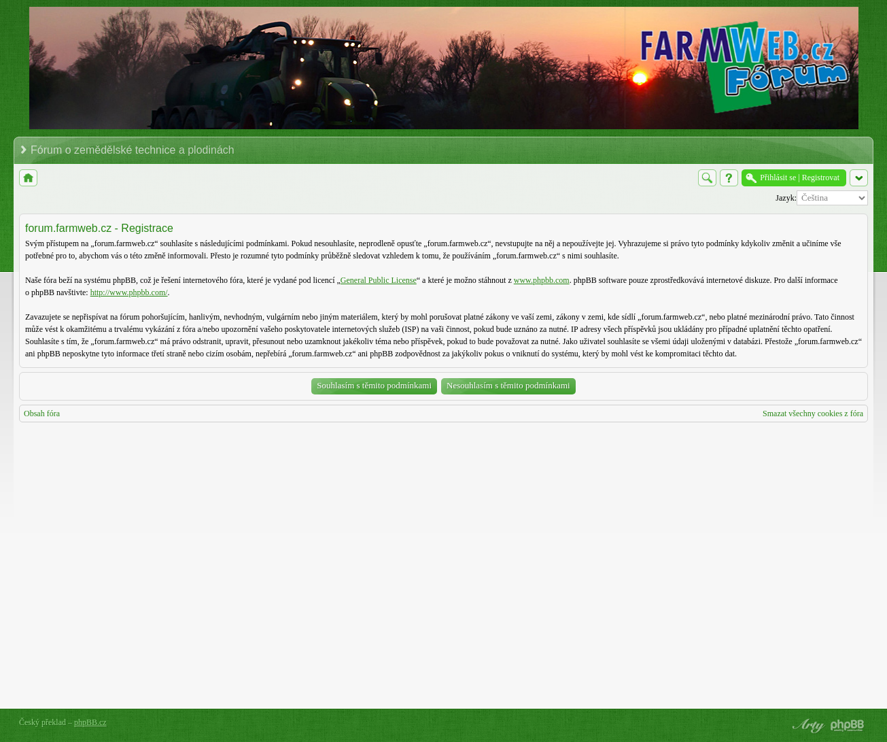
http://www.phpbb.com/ (129, 292)
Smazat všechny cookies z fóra (813, 413)
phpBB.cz (90, 722)
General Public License (379, 280)
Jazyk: (786, 198)
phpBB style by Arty (806, 725)
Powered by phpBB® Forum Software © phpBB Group (847, 725)
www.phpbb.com (542, 280)
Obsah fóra (42, 413)
